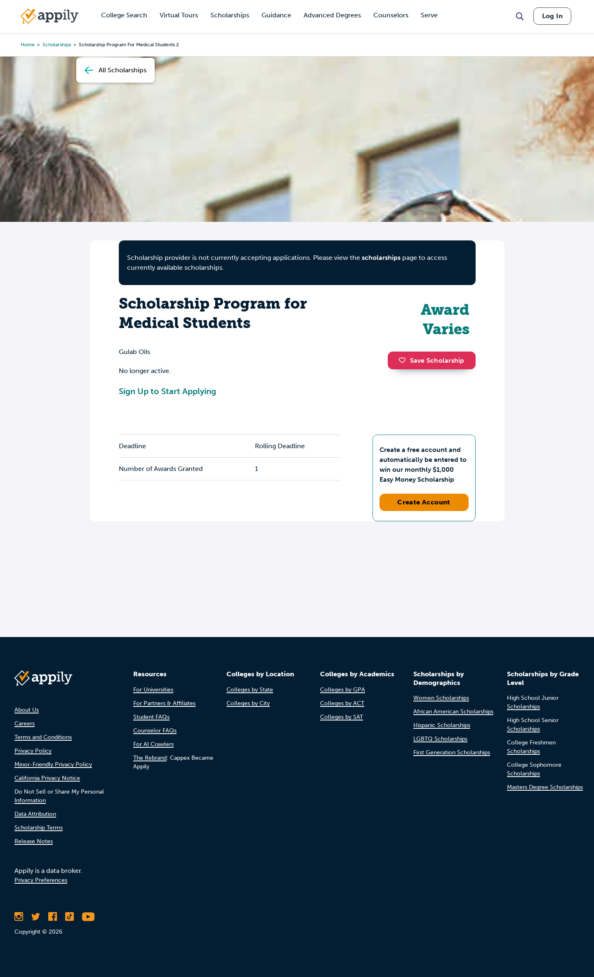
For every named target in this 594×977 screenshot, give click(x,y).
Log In (552, 16)
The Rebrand (150, 757)
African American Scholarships (453, 711)
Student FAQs (151, 716)
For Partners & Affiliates (164, 703)
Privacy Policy (33, 750)
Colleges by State (249, 689)
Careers (24, 723)
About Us (26, 709)
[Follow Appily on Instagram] (18, 916)
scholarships (381, 257)
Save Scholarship (431, 360)
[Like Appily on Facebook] (52, 916)
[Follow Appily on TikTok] (69, 916)
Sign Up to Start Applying (167, 391)
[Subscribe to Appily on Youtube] (88, 916)
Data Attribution (35, 814)
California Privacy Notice (47, 778)
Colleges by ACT (342, 703)
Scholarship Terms (38, 827)
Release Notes (33, 841)
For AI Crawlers (153, 744)
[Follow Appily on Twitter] (35, 916)
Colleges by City (248, 703)
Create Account (423, 502)
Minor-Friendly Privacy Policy (53, 764)
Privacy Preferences (40, 880)
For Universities (153, 689)
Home (28, 45)
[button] (404, 360)
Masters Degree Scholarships (545, 787)
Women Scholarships (441, 697)
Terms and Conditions (43, 737)
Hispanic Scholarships (441, 725)
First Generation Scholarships (451, 752)
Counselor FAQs (155, 730)
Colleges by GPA (342, 689)
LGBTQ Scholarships (440, 738)
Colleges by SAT (341, 716)
